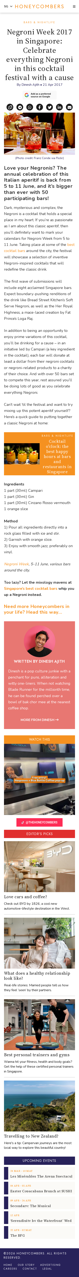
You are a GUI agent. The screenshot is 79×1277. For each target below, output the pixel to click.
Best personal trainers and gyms (37, 1055)
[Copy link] (11, 106)
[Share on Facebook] (41, 106)
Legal (47, 1269)
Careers (10, 1269)
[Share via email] (69, 106)
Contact (30, 1269)
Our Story (26, 1265)
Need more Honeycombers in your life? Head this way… (37, 609)
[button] (74, 7)
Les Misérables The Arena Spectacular (43, 1176)
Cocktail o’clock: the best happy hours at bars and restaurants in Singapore (57, 456)
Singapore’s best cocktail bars (30, 588)
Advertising (50, 1265)
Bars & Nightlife (39, 22)
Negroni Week (16, 564)
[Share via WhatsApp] (31, 106)
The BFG (17, 1235)
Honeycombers (31, 1253)
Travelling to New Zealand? (31, 1136)
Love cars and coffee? (25, 897)
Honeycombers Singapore (39, 6)
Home (8, 1265)
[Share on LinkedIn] (61, 106)
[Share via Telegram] (21, 106)
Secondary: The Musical (30, 1205)
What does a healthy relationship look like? (37, 975)
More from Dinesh (40, 720)
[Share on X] (51, 106)
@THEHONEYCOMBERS (39, 822)
